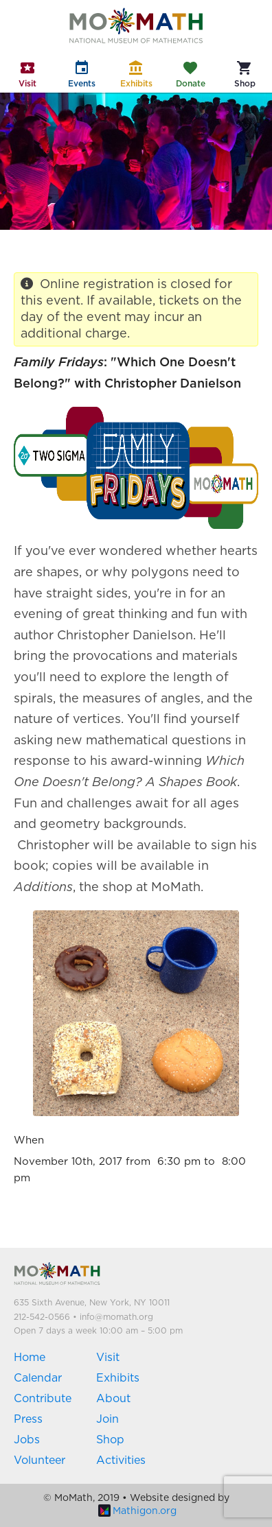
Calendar (38, 1378)
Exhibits (117, 1378)
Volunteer (39, 1460)
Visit (108, 1357)
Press (28, 1419)
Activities (121, 1460)
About (113, 1398)
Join (107, 1419)
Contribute (42, 1398)
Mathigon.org (137, 1511)
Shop (110, 1439)
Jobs (27, 1439)
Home (29, 1357)
